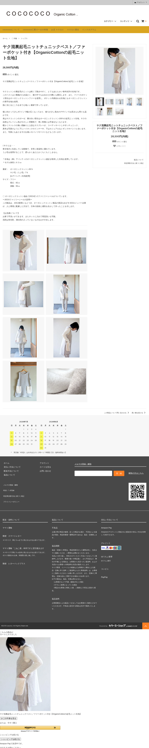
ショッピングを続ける (10, 734)
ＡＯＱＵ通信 (73, 30)
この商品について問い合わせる (117, 413)
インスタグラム (89, 30)
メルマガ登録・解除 (83, 464)
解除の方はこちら (136, 473)
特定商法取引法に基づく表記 (15, 492)
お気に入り (119, 146)
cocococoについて (11, 30)
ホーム (5, 38)
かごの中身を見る (8, 713)
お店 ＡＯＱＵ (57, 30)
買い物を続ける (139, 413)
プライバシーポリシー (12, 496)
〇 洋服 (14, 38)
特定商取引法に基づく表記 (134, 163)
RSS (5, 488)
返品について (139, 160)
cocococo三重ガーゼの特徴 (35, 30)
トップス (24, 38)
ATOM (10, 488)
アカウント (141, 2)
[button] (30, 724)
